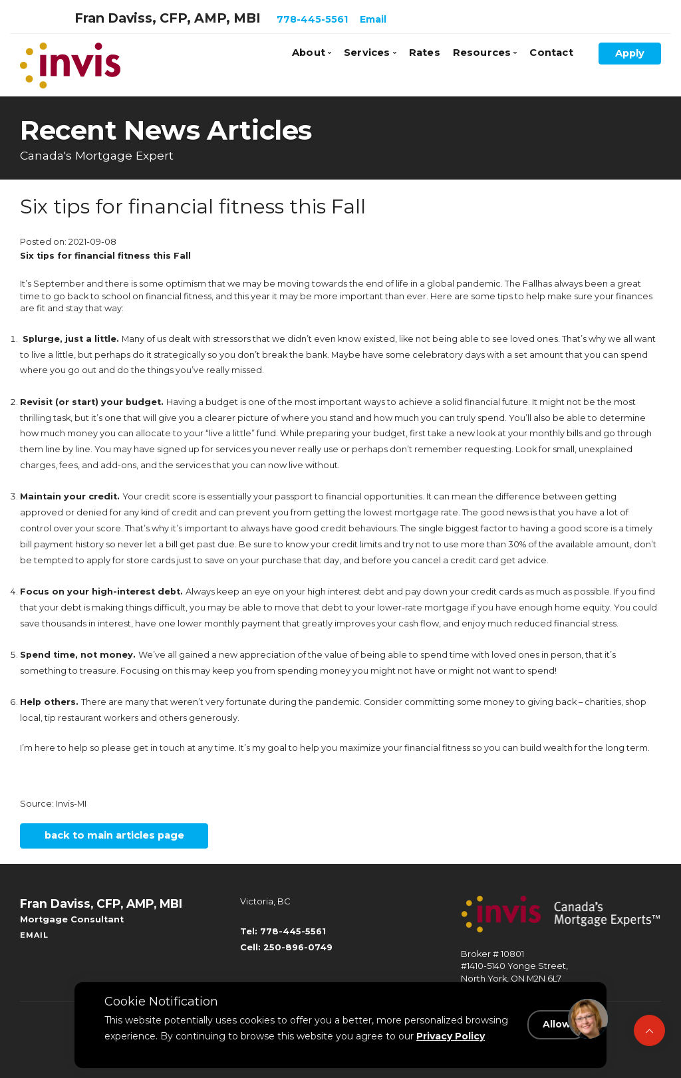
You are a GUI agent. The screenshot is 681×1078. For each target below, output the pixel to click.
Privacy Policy (450, 1036)
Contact (551, 53)
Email (373, 19)
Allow (558, 1025)
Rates (424, 53)
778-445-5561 (312, 19)
